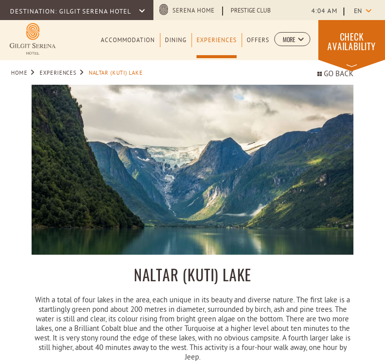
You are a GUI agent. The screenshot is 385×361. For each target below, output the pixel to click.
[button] (292, 39)
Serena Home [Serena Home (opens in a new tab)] (193, 11)
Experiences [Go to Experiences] (58, 73)
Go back (335, 74)
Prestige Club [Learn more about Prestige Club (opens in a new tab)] (251, 11)
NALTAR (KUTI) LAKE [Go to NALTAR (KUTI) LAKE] (116, 73)
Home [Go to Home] (19, 73)
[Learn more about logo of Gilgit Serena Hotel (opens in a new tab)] (33, 39)
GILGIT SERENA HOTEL (96, 12)
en (358, 12)
